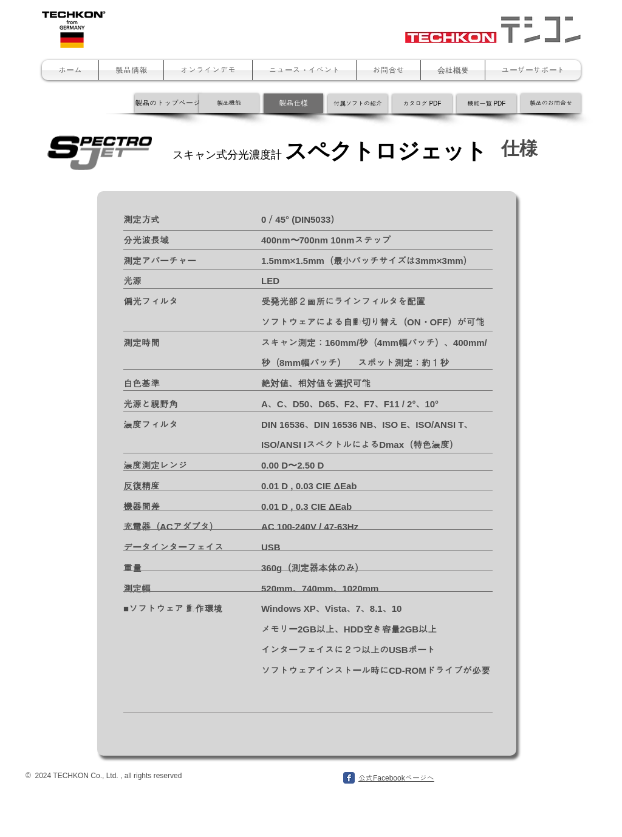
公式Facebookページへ (396, 778)
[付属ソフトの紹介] (358, 104)
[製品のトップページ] (167, 103)
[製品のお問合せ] (551, 103)
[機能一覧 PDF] (486, 104)
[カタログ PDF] (422, 104)
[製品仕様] (293, 103)
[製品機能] (229, 103)
